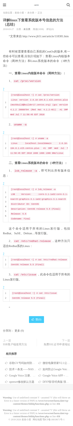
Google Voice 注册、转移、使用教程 (30, 375)
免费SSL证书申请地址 (57, 344)
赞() (36, 319)
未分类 (30, 12)
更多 (17, 330)
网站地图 (37, 419)
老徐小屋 (37, 5)
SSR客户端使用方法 (15, 344)
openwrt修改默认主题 (21, 381)
